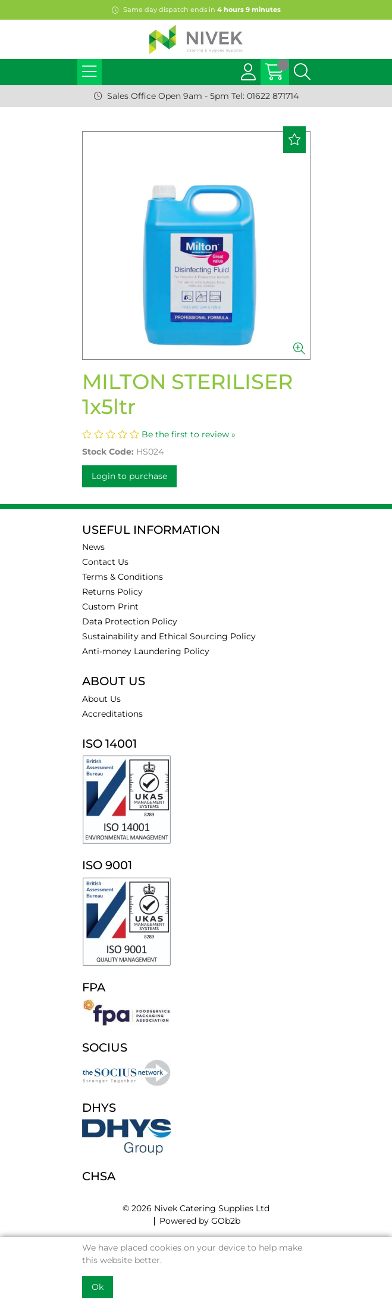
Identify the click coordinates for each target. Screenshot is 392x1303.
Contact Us (105, 561)
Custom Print (110, 606)
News (93, 547)
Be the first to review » (189, 434)
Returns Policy (112, 591)
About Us (101, 699)
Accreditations (112, 713)
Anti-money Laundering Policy (145, 651)
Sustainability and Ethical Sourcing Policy (169, 636)
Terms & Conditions (122, 576)
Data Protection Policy (129, 621)
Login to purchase (129, 476)
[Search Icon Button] (302, 72)
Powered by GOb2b (199, 1220)
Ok (98, 1287)
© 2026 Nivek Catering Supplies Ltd (196, 1208)
